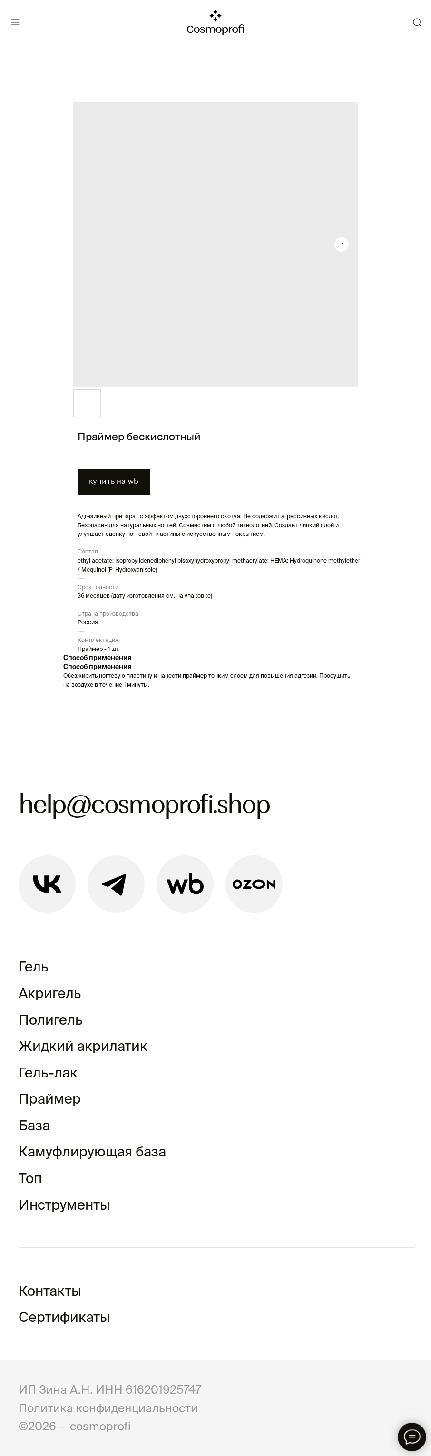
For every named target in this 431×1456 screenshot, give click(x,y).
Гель (33, 966)
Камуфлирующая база (92, 1151)
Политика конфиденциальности (108, 1408)
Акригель (50, 993)
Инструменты (64, 1205)
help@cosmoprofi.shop (144, 806)
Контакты (50, 1291)
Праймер (50, 1099)
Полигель (50, 1020)
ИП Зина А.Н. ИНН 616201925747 (110, 1389)
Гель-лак (48, 1072)
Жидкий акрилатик (83, 1046)
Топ (30, 1178)
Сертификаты (64, 1317)
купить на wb (113, 481)
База (34, 1125)
